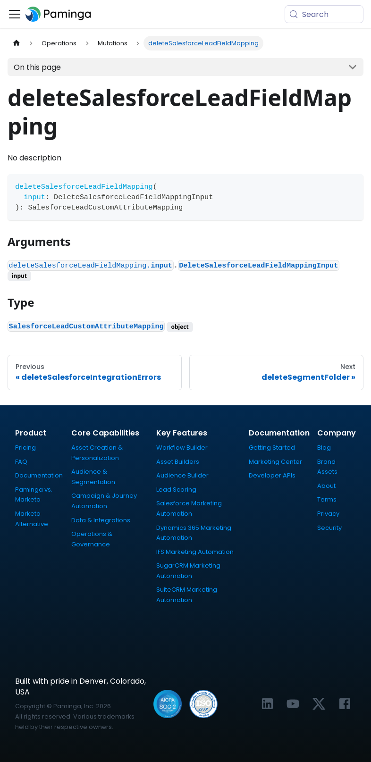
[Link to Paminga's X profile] (319, 704)
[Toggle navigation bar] (15, 14)
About (326, 485)
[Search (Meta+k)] (324, 14)
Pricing (25, 447)
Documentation (39, 475)
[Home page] (16, 43)
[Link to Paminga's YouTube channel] (293, 704)
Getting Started (272, 447)
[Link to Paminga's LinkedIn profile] (267, 704)
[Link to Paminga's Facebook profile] (345, 704)
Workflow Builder (182, 447)
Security (329, 527)
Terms (327, 499)
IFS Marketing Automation (195, 551)
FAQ (21, 461)
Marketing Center (275, 461)
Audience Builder (182, 475)
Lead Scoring (176, 489)
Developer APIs (272, 475)
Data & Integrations (100, 520)
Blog (324, 447)
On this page (37, 67)
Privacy (328, 513)
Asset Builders (177, 461)
